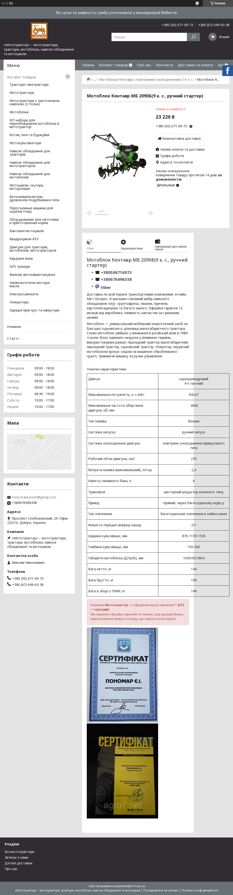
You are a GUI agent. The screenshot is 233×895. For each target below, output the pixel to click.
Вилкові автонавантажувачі (32, 275)
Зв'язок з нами (16, 857)
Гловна (88, 64)
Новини (14, 326)
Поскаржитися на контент (161, 890)
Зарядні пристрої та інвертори (34, 310)
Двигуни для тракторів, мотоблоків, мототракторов (33, 249)
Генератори (19, 302)
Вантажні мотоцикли (27, 231)
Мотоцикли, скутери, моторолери (27, 187)
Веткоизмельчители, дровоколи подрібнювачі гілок (34, 198)
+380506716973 (116, 272)
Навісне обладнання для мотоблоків (30, 175)
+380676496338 (116, 279)
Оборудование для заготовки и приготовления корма (34, 221)
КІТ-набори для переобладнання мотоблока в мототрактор (34, 124)
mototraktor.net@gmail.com (34, 497)
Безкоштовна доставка (181, 138)
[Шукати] (193, 37)
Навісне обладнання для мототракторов (30, 164)
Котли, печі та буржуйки (29, 135)
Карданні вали (21, 259)
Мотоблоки (19, 112)
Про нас (144, 64)
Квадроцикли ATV (24, 239)
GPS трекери (20, 267)
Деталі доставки (18, 863)
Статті (13, 338)
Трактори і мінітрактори (29, 85)
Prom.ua (139, 886)
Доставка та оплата (195, 64)
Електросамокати (24, 294)
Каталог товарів (113, 64)
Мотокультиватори (25, 143)
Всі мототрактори (19, 851)
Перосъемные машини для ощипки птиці (31, 210)
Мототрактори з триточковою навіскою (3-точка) (35, 102)
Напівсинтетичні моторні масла (30, 284)
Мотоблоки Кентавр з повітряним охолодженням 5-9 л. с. (146, 79)
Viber (106, 287)
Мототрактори (22, 93)
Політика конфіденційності (200, 890)
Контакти (164, 64)
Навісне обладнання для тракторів (30, 153)
